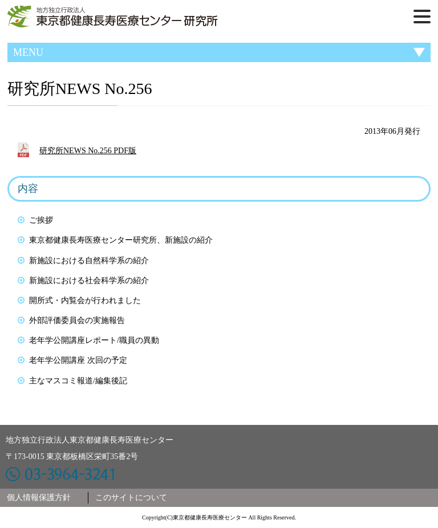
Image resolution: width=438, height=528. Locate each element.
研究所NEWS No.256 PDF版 (87, 150)
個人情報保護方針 (39, 497)
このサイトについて (131, 497)
